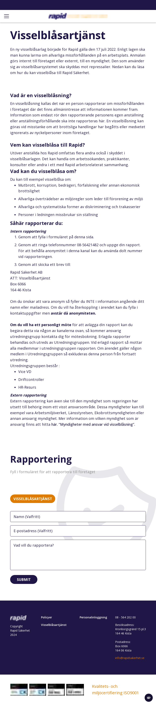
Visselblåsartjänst (54, 625)
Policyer (46, 618)
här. (55, 424)
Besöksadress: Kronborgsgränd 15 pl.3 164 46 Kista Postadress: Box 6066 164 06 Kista (130, 638)
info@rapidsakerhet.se (129, 658)
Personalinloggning (93, 618)
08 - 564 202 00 (125, 618)
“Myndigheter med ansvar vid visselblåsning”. (97, 424)
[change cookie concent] (149, 698)
